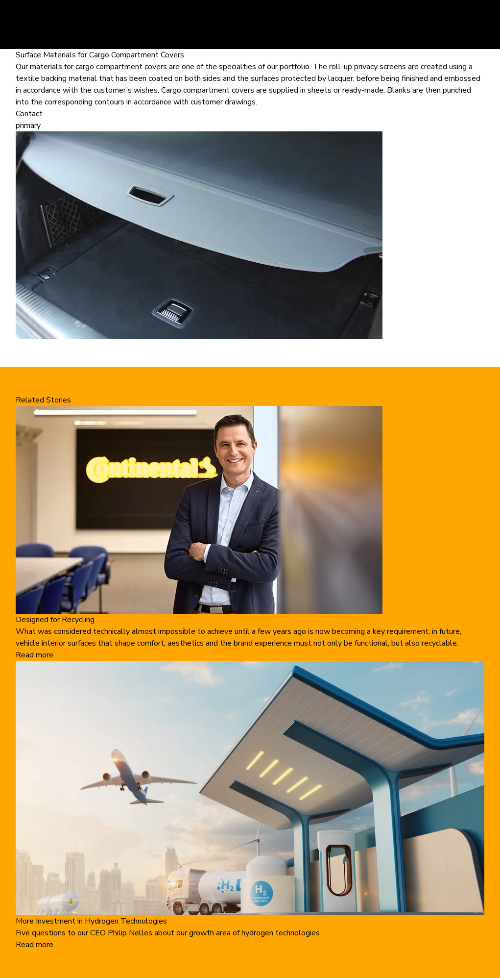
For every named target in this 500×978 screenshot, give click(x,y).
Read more (34, 655)
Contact (29, 113)
